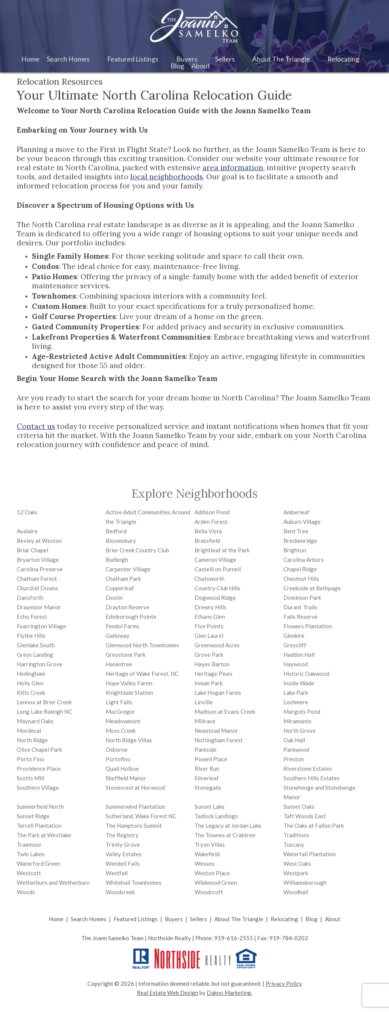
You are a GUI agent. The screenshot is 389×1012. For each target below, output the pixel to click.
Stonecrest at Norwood (135, 787)
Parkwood (296, 749)
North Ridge (32, 740)
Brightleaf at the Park (222, 550)
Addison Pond (211, 512)
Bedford (116, 531)
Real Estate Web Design (167, 992)
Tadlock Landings (216, 816)
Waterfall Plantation (309, 854)
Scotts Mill (30, 778)
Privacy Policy (284, 983)
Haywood (295, 664)
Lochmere (295, 702)
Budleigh (117, 559)
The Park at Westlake (44, 835)
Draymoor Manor (39, 607)
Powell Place (210, 759)
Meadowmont (123, 721)
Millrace (204, 721)
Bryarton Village (38, 559)
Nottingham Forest (218, 740)
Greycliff (294, 645)
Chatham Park (123, 578)
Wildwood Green (215, 882)
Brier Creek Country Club (137, 550)
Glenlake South (36, 645)
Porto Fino (30, 759)
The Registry (122, 835)
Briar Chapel (32, 550)
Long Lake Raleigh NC (44, 711)
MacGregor (120, 711)
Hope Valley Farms (129, 683)
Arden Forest (211, 521)
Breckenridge (300, 540)
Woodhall (295, 892)
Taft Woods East (304, 816)
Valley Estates (124, 854)
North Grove (299, 730)
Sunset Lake (209, 806)
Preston (293, 759)
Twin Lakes (30, 854)
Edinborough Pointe (131, 616)
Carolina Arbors (303, 559)
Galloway (118, 635)
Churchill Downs (37, 588)
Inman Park (208, 683)
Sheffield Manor (126, 778)
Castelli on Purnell (217, 569)
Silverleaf (206, 778)
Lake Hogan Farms (217, 692)
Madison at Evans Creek (224, 711)
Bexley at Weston (39, 540)
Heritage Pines (213, 673)
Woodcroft (208, 892)
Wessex (204, 863)
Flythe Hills (31, 635)
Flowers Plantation (307, 626)
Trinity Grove (123, 844)
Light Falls (119, 702)
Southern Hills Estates (311, 778)
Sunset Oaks (299, 806)
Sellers (198, 919)
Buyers (174, 919)
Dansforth (30, 597)
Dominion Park (302, 597)
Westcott (29, 873)
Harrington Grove (39, 664)
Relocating (284, 919)
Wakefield (207, 854)
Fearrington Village (41, 626)
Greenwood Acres (217, 645)
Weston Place (212, 873)
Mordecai (29, 730)
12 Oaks (27, 512)
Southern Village (38, 787)
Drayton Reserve (127, 607)
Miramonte (297, 721)
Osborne (117, 749)
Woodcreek (120, 892)
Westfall (117, 873)
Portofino (118, 759)
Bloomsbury (121, 540)
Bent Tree (295, 531)
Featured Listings (136, 919)
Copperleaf (120, 588)
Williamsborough (305, 882)
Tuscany (293, 844)
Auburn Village (302, 521)
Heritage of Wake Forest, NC (142, 673)
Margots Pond (301, 711)
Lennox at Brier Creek (44, 702)
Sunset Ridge (33, 816)
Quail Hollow (122, 768)
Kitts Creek (31, 692)
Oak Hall (294, 740)
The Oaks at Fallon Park (313, 825)
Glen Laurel (208, 635)
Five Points (208, 626)
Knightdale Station (129, 692)
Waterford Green (38, 863)
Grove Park (208, 654)
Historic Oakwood (306, 673)
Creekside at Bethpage (312, 588)
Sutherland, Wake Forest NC (141, 816)
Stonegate (207, 787)
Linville (203, 702)
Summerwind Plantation (135, 806)
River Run (206, 768)
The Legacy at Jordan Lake (227, 825)
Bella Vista (208, 531)
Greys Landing (35, 654)
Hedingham (31, 673)
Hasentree (119, 664)
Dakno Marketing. (229, 992)
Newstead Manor (216, 730)
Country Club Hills (217, 588)
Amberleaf (296, 512)
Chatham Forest (37, 578)
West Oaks (297, 863)
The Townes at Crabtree (224, 835)
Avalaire (27, 531)
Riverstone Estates (307, 768)
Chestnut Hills (301, 578)
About (332, 919)
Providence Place (39, 768)
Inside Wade (298, 683)
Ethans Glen (209, 616)
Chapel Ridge (300, 569)
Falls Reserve (300, 616)
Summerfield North (40, 806)
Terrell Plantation (39, 825)
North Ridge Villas (129, 740)
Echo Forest (32, 616)
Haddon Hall (299, 654)
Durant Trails (300, 607)
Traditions (296, 835)
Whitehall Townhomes (133, 882)
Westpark (295, 873)
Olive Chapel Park (39, 749)
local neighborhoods (166, 176)
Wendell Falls (123, 863)
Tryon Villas (209, 844)
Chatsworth (209, 578)
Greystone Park (125, 654)
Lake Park (295, 692)
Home (30, 59)
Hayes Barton (211, 664)
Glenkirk (293, 635)
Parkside (205, 749)
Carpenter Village (128, 569)
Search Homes (88, 919)
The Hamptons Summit (134, 825)
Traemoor (29, 844)
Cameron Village (215, 559)
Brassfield (207, 540)
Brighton (294, 550)
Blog (177, 66)
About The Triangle (238, 919)
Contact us (36, 426)
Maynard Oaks (35, 721)
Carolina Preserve (40, 569)
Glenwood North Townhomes (142, 645)
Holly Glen (30, 683)
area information (232, 167)
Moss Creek (121, 730)
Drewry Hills (210, 607)
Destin (114, 597)
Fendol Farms (122, 626)
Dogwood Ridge (215, 597)
